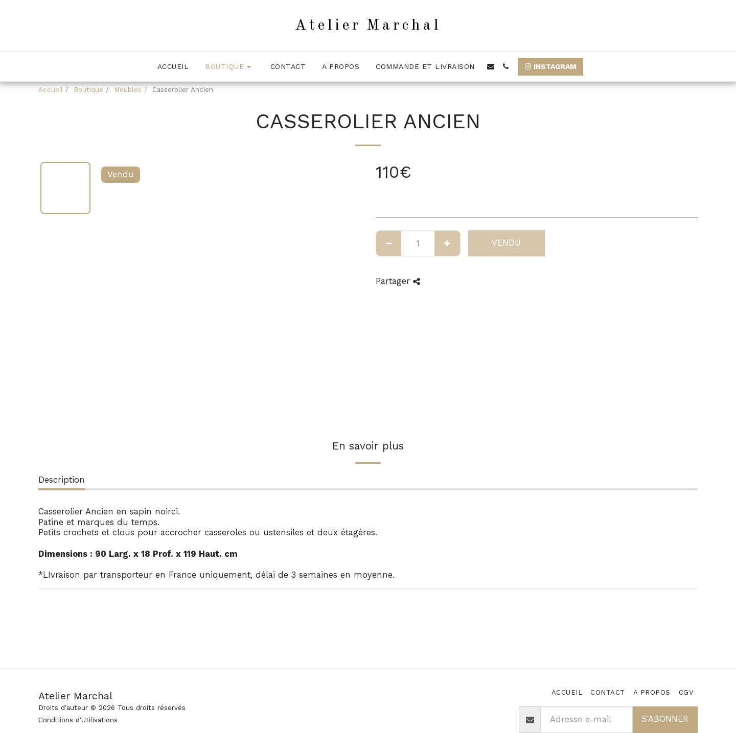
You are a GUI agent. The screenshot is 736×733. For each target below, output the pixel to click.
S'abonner (665, 719)
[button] (491, 66)
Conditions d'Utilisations (78, 720)
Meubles (128, 89)
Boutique (88, 89)
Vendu (506, 243)
